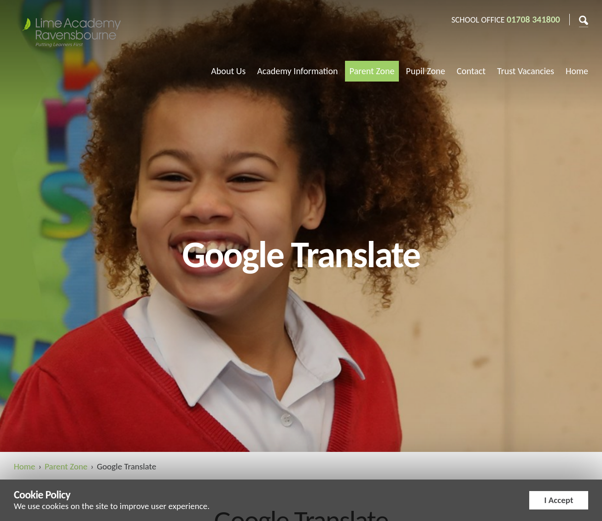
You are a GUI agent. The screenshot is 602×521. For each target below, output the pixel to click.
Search (583, 19)
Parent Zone (372, 70)
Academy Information (297, 70)
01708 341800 (533, 19)
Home (577, 70)
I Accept (558, 500)
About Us (228, 70)
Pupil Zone (425, 70)
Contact (471, 70)
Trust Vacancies (525, 70)
